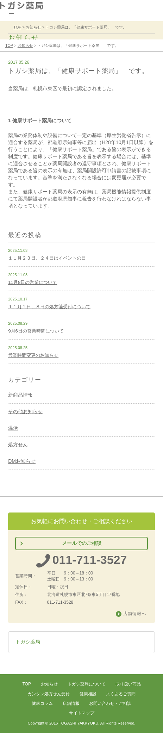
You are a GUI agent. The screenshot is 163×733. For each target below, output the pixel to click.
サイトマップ (81, 712)
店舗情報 (71, 703)
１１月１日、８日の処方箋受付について (49, 306)
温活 (13, 428)
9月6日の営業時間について (36, 331)
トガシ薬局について (87, 684)
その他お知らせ (25, 411)
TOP (26, 684)
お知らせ (49, 684)
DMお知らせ (22, 461)
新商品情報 (20, 395)
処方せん (18, 444)
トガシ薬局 (27, 642)
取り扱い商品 (128, 684)
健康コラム (42, 703)
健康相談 (88, 693)
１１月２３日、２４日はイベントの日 (47, 258)
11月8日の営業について (32, 282)
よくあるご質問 (121, 693)
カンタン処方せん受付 (48, 693)
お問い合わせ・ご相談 (110, 703)
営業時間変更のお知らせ (33, 355)
